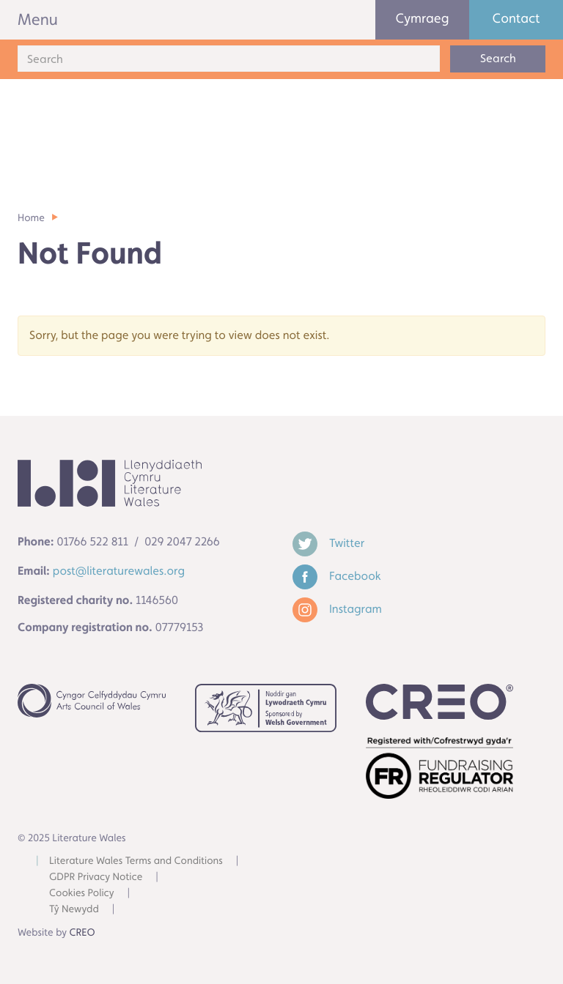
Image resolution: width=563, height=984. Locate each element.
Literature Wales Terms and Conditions (136, 861)
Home (31, 218)
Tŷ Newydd (74, 909)
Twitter (328, 543)
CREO (82, 933)
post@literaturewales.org (119, 571)
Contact (516, 18)
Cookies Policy (81, 893)
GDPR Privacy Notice (95, 877)
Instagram (337, 609)
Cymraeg (422, 18)
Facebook (336, 576)
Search (498, 58)
